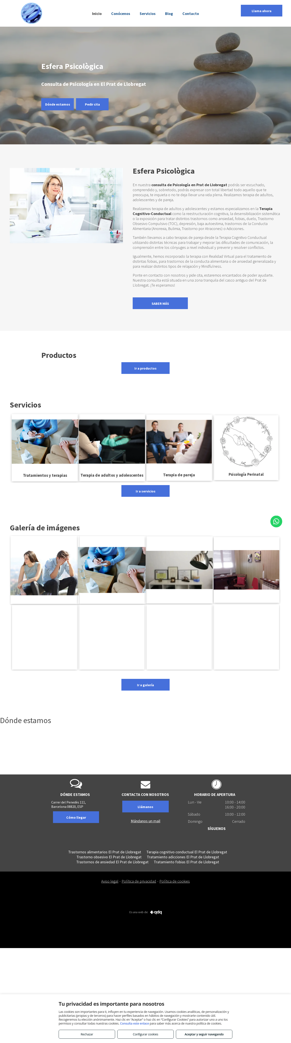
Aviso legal (109, 881)
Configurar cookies (145, 1034)
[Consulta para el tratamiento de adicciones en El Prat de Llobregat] (246, 569)
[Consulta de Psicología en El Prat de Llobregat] (111, 569)
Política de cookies (174, 881)
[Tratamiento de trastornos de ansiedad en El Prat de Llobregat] (44, 637)
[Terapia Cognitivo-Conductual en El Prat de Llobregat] (179, 569)
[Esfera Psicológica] (246, 637)
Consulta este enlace (134, 1023)
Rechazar (87, 1034)
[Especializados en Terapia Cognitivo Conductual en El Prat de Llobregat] (111, 637)
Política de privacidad (139, 881)
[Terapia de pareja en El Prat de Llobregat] (44, 569)
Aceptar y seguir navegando (204, 1034)
